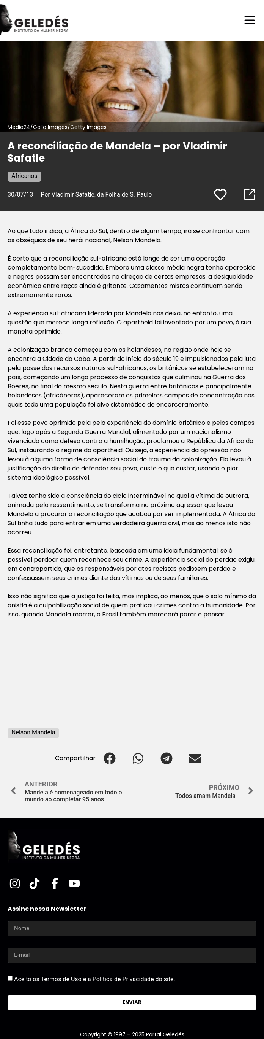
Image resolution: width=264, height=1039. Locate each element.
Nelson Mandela (33, 732)
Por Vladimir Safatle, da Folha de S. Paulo (96, 194)
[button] (110, 758)
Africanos (24, 176)
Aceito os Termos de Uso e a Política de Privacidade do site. (94, 978)
